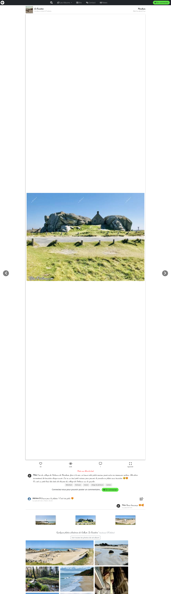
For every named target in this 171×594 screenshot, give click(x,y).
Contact (91, 2)
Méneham (69, 485)
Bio (79, 2)
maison (86, 485)
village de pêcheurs (97, 485)
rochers (108, 485)
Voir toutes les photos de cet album (85, 537)
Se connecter (161, 2)
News (103, 2)
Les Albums (64, 2)
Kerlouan (78, 485)
